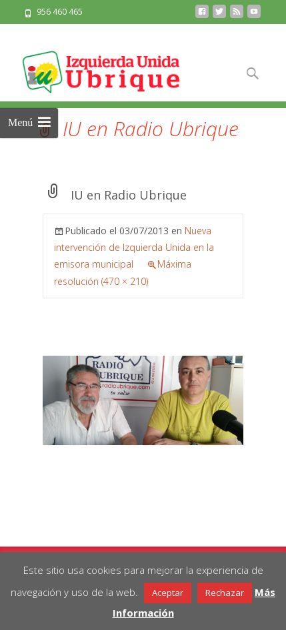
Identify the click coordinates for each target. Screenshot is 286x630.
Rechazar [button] (224, 593)
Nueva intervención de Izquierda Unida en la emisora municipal (134, 247)
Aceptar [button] (167, 593)
